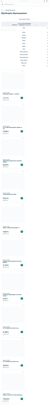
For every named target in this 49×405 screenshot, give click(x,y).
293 (34, 274)
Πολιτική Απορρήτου (37, 339)
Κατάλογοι (26, 364)
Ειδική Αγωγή (3, 371)
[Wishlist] (22, 71)
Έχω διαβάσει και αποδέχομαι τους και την (24, 339)
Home (2, 10)
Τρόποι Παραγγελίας (4, 377)
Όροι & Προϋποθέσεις (4, 384)
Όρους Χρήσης (26, 339)
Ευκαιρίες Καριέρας (28, 368)
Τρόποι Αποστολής (4, 380)
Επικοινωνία (26, 380)
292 (31, 274)
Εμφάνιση (14, 24)
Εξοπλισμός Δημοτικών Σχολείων (6, 364)
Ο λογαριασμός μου (28, 377)
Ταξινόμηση (21, 24)
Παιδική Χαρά (3, 368)
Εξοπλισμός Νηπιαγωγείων (5, 362)
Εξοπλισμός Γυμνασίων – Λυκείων (6, 366)
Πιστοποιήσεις (27, 362)
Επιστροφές (3, 382)
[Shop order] (30, 24)
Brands (26, 366)
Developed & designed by (24, 403)
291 (28, 274)
